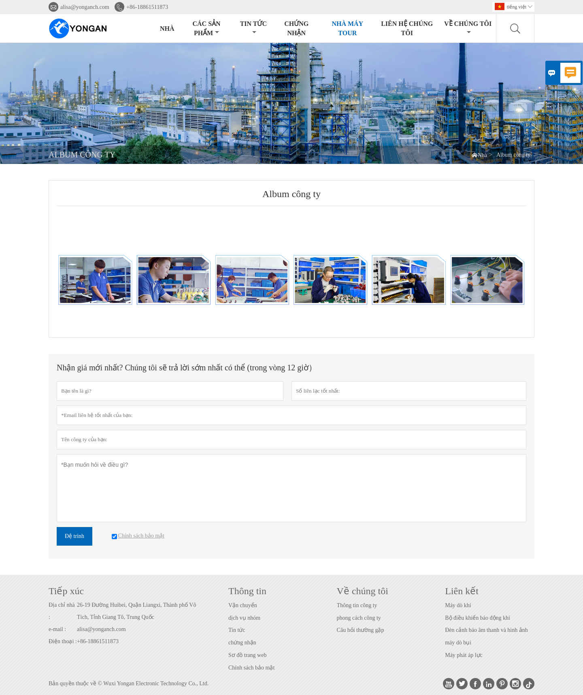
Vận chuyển (242, 605)
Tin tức (253, 27)
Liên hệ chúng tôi (407, 28)
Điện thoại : (63, 641)
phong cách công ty (359, 618)
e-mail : (57, 629)
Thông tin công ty (357, 605)
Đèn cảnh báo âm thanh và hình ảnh (486, 630)
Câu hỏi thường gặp (360, 630)
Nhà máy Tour (347, 28)
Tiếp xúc (66, 591)
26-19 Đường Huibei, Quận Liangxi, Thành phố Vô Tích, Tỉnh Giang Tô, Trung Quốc (136, 611)
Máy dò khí (458, 605)
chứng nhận (242, 643)
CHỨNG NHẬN (296, 28)
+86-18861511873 (147, 7)
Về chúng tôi (468, 27)
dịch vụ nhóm (244, 618)
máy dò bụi (458, 643)
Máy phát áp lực (464, 655)
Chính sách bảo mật (251, 668)
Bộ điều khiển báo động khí (477, 618)
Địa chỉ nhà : (62, 611)
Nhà (167, 28)
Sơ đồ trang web (247, 655)
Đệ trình (74, 536)
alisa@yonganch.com (84, 7)
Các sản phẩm (206, 28)
